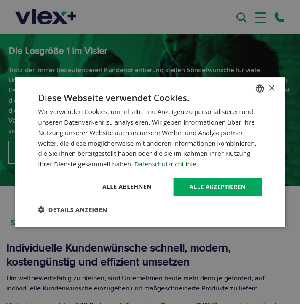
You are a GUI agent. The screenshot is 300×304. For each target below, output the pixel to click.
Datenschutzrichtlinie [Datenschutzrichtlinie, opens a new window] (165, 164)
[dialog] (150, 152)
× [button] (271, 88)
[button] (72, 209)
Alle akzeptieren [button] (217, 187)
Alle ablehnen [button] (125, 186)
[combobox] (259, 88)
